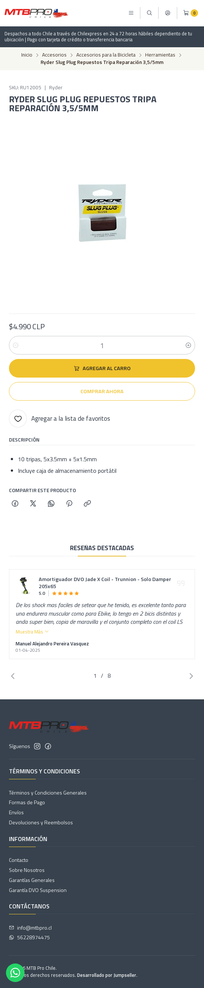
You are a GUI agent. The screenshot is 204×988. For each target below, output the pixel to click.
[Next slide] (189, 675)
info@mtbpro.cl (30, 927)
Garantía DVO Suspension (38, 890)
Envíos (16, 812)
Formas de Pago (27, 802)
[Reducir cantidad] (15, 345)
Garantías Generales (32, 880)
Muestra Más (32, 637)
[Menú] (131, 13)
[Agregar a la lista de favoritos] (59, 418)
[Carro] (191, 13)
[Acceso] (167, 13)
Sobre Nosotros (27, 870)
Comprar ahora (102, 391)
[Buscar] (149, 13)
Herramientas (160, 55)
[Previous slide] (14, 675)
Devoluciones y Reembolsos (41, 822)
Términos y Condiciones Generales (48, 792)
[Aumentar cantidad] (188, 345)
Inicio (26, 55)
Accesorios (54, 55)
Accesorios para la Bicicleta (106, 55)
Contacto (18, 860)
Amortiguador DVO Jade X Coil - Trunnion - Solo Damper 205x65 (105, 589)
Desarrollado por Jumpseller (106, 975)
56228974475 (29, 937)
